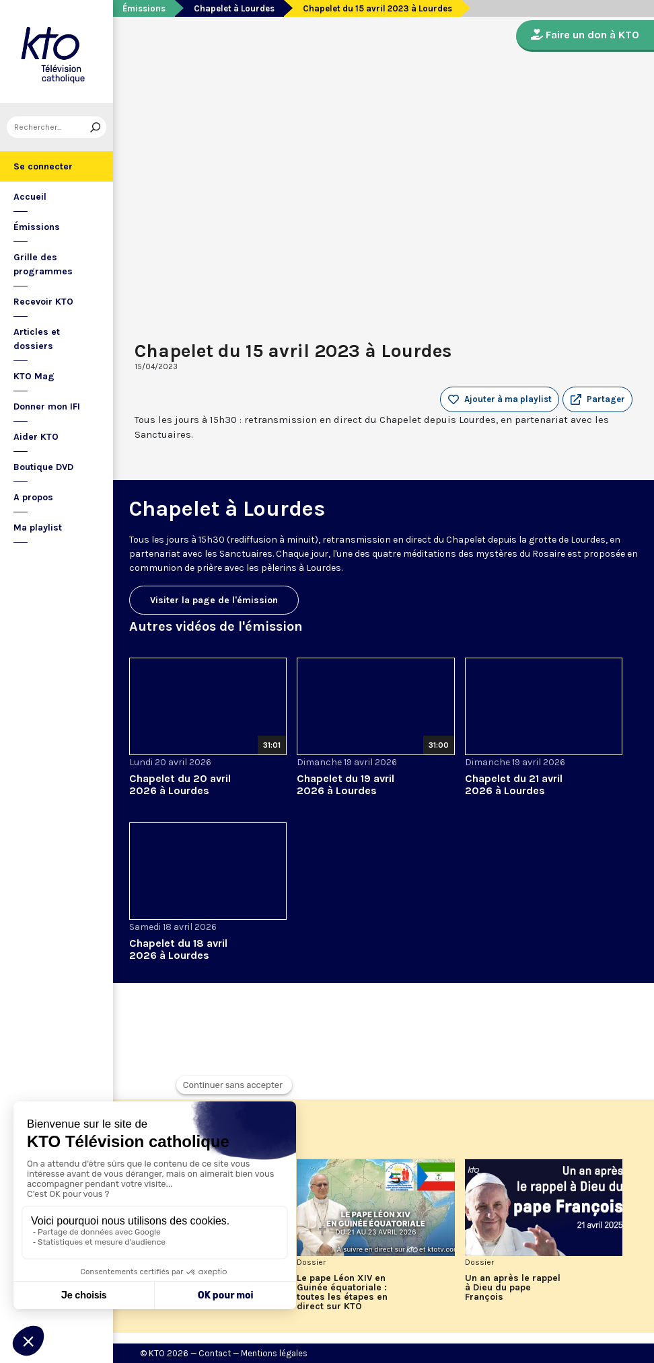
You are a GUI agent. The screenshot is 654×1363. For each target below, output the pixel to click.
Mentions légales (274, 1353)
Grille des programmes (43, 264)
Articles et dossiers (36, 339)
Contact (214, 1353)
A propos (33, 497)
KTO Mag (33, 376)
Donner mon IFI (46, 406)
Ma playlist (37, 527)
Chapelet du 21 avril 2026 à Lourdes (513, 784)
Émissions (36, 227)
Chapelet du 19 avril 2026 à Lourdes (345, 784)
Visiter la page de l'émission (214, 600)
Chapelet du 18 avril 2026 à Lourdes (178, 949)
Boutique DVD (43, 467)
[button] (597, 399)
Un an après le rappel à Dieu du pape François (512, 1288)
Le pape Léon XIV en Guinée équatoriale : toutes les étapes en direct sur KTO (342, 1292)
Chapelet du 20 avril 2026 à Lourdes (180, 784)
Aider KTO (36, 436)
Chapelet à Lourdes (234, 8)
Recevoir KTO (43, 301)
